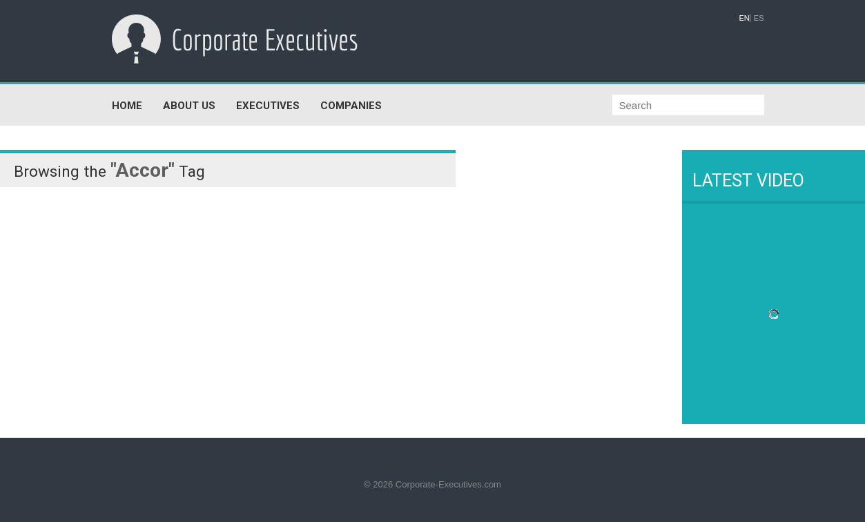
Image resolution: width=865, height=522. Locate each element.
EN (744, 18)
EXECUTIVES (268, 105)
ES (759, 18)
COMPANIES (351, 105)
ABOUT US (189, 105)
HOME (127, 105)
